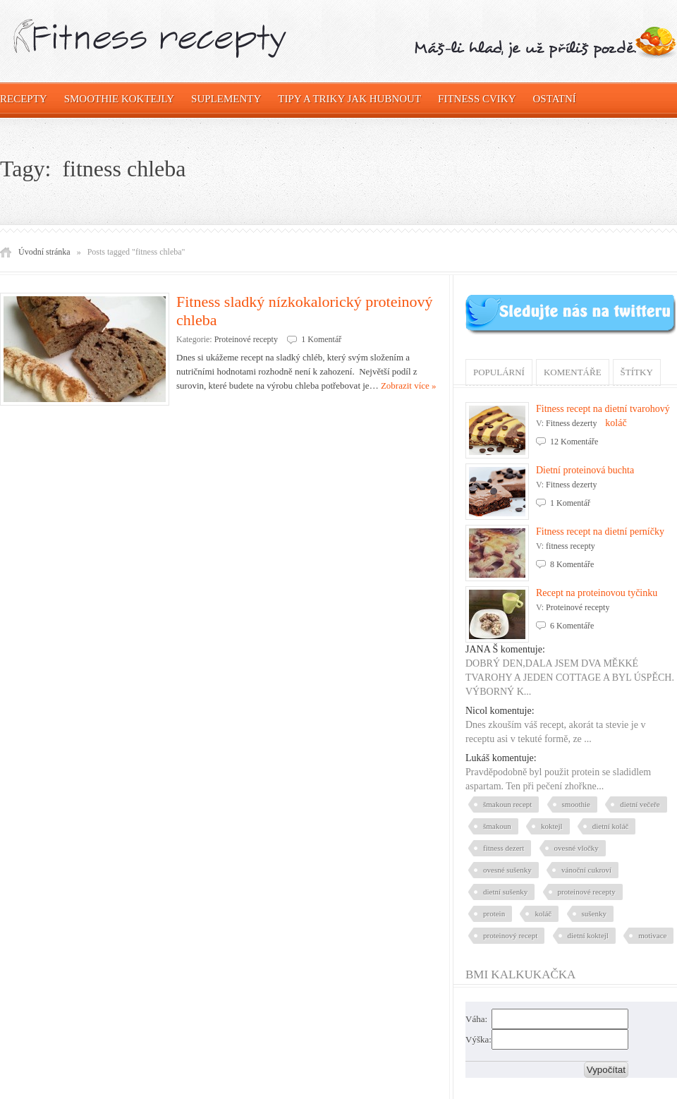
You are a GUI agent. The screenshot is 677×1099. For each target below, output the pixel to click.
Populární (499, 372)
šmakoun (497, 826)
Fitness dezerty (571, 423)
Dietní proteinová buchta (585, 470)
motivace (652, 935)
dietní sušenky (505, 891)
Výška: (478, 1039)
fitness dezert (503, 848)
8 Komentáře (572, 564)
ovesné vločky (576, 848)
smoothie (576, 804)
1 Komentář (321, 339)
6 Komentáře (572, 626)
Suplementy (226, 98)
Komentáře (573, 372)
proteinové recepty (587, 891)
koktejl (552, 826)
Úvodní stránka (44, 252)
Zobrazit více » (409, 385)
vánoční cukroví (586, 870)
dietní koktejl (588, 935)
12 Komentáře (574, 442)
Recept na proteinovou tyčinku (596, 593)
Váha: (476, 1019)
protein (494, 913)
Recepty (23, 98)
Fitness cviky (477, 98)
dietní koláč (610, 826)
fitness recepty (570, 546)
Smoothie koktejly (119, 98)
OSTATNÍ (554, 98)
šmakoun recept (507, 804)
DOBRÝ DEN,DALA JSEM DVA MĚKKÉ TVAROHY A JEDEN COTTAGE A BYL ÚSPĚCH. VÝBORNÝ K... (569, 677)
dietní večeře (640, 804)
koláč (543, 913)
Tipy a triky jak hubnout (349, 98)
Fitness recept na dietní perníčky (600, 531)
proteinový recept (510, 935)
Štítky (637, 372)
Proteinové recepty (246, 339)
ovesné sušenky (507, 870)
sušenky (594, 913)
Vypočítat (606, 1069)
